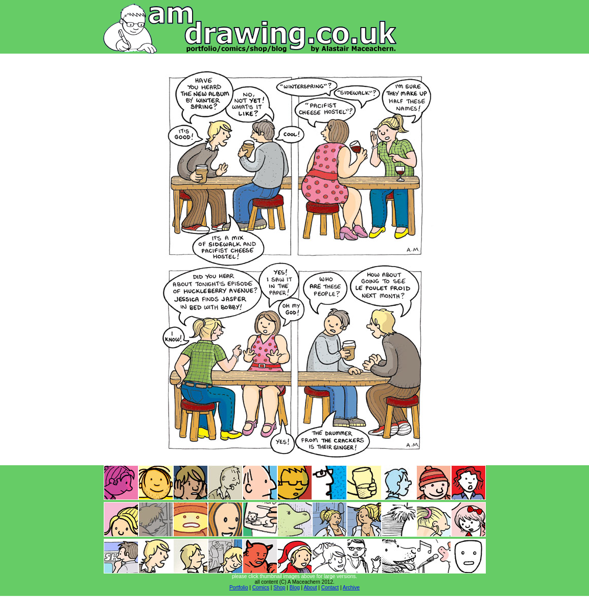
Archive (351, 587)
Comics (260, 587)
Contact (330, 587)
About (310, 587)
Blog (295, 587)
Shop (279, 587)
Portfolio (238, 587)
